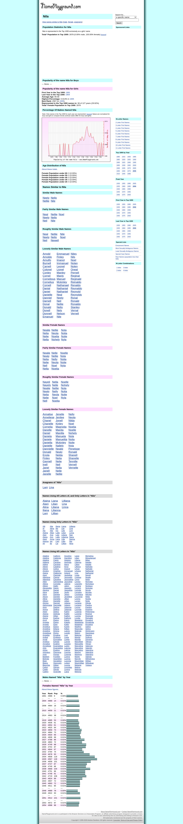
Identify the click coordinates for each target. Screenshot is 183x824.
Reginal (75, 275)
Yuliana (88, 665)
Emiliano (57, 637)
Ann (51, 537)
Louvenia (78, 597)
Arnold (46, 253)
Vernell (75, 313)
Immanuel (62, 263)
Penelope (74, 448)
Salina (88, 627)
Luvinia (78, 616)
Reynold (75, 291)
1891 (68, 92)
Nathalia (88, 567)
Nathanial (62, 288)
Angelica (46, 627)
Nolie (64, 336)
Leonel (61, 266)
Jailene (67, 584)
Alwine (45, 616)
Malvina (78, 635)
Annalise (48, 414)
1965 (129, 165)
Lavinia (67, 659)
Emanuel (48, 316)
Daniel (46, 291)
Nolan (74, 263)
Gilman (56, 667)
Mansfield (79, 642)
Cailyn (45, 667)
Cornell (47, 285)
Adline (45, 564)
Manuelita (61, 439)
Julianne (67, 609)
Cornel (46, 275)
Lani (45, 487)
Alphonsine (47, 605)
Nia (70, 541)
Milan (87, 560)
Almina (45, 603)
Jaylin (66, 592)
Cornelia (47, 426)
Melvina (78, 672)
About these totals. (49, 169)
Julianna (67, 607)
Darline (56, 607)
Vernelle (73, 467)
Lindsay (78, 577)
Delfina (56, 609)
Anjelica (46, 642)
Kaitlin (66, 614)
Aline (45, 594)
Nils (73, 256)
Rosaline (89, 624)
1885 (118, 159)
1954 (68, 95)
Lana (58, 539)
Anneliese (48, 417)
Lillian (54, 513)
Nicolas (88, 592)
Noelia (55, 336)
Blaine (45, 663)
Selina (88, 629)
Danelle (47, 429)
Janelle (47, 473)
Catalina (56, 567)
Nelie (46, 336)
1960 (129, 162)
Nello (54, 197)
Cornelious (49, 278)
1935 (72, 99)
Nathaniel (62, 291)
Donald (47, 307)
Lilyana (78, 571)
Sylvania (89, 639)
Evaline (56, 644)
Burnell (47, 263)
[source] (103, 34)
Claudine (57, 579)
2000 (134, 165)
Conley (47, 272)
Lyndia (77, 618)
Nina (71, 543)
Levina (67, 669)
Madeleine (79, 622)
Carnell (47, 266)
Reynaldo (76, 288)
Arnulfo (47, 260)
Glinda (56, 669)
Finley (60, 256)
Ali (44, 543)
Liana (54, 500)
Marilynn (78, 654)
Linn (71, 531)
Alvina (45, 609)
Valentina (89, 650)
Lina (51, 487)
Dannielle (48, 448)
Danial (46, 288)
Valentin (88, 648)
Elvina (55, 633)
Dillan (55, 616)
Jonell (59, 420)
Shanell (72, 455)
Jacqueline (68, 579)
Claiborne (57, 573)
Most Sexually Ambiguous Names (127, 248)
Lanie (66, 637)
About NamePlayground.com (110, 811)
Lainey (67, 631)
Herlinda (67, 562)
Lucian (77, 601)
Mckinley (62, 282)
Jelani (66, 594)
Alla (51, 531)
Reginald (76, 278)
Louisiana (79, 594)
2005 (134, 168)
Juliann (67, 605)
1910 (118, 174)
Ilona (66, 567)
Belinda (46, 659)
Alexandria (47, 588)
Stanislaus (89, 633)
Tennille (72, 461)
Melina (77, 667)
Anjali (45, 639)
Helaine (67, 560)
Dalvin (56, 588)
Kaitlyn (67, 616)
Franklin (56, 657)
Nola (63, 330)
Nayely (47, 385)
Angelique (47, 633)
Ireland (67, 573)
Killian (66, 629)
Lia (57, 543)
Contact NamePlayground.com (132, 811)
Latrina (67, 650)
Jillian (66, 599)
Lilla (63, 539)
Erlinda (56, 642)
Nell (45, 365)
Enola (46, 455)
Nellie (46, 200)
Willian (88, 661)
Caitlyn (45, 672)
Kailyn (66, 612)
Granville (57, 672)
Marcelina (79, 646)
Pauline (88, 607)
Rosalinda (89, 622)
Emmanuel (63, 253)
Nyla (63, 339)
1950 (129, 157)
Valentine (89, 652)
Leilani (67, 663)
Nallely (60, 445)
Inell (45, 464)
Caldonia (57, 558)
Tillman (88, 642)
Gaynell (47, 461)
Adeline (46, 560)
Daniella (47, 442)
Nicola (88, 590)
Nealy (46, 356)
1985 (134, 157)
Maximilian (79, 661)
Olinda (88, 603)
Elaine (56, 622)
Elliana (56, 629)
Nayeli (46, 381)
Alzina (45, 618)
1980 (129, 174)
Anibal (45, 637)
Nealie (46, 330)
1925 (123, 162)
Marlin (77, 657)
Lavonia (67, 661)
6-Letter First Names (123, 134)
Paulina (88, 605)
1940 (123, 171)
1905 (118, 171)
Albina (45, 584)
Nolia (64, 333)
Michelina (89, 556)
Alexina (46, 590)
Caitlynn (56, 556)
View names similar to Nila (52, 22)
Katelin (67, 622)
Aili (44, 526)
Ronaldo (76, 304)
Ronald (75, 300)
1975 (129, 171)
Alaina (46, 500)
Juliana (67, 603)
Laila (58, 533)
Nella (46, 339)
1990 (134, 159)
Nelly (54, 359)
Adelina (46, 558)
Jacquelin (68, 577)
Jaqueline (68, 590)
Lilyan (77, 569)
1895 (118, 165)
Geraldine (57, 661)
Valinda (88, 657)
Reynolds (76, 294)
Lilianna (55, 510)
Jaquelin (67, 588)
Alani (46, 503)
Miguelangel (90, 558)
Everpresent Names (122, 245)
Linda (77, 575)
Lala (57, 535)
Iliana (46, 510)
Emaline (56, 635)
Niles (74, 253)
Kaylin (66, 627)
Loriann (78, 588)
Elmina (56, 631)
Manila (59, 429)
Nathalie (88, 569)
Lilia (63, 531)
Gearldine (57, 659)
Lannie (67, 642)
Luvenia (78, 614)
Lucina (77, 607)
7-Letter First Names (123, 136)
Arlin (44, 648)
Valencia (89, 646)
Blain (45, 661)
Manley (61, 272)
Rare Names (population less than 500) (127, 258)
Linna (65, 507)
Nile (53, 200)
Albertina (46, 577)
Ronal (74, 297)
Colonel (47, 269)
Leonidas (68, 667)
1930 (123, 165)
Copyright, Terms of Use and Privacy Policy (127, 820)
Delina (56, 612)
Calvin (56, 560)
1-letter (119, 267)
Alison (45, 597)
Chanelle (48, 423)
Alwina (45, 614)
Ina (57, 531)
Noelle (64, 352)
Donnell (47, 313)
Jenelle (60, 414)
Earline (56, 618)
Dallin (55, 586)
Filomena (57, 652)
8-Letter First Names (123, 139)
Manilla (60, 433)
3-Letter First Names (123, 125)
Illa (57, 528)
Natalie (88, 564)
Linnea (77, 582)
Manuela (61, 436)
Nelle (54, 352)
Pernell (75, 272)
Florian (56, 654)
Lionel (60, 269)
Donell (46, 310)
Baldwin (46, 657)
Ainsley (46, 571)
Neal (45, 214)
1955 (129, 159)
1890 (118, 162)
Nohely (55, 339)
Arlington (46, 652)
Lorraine (78, 592)
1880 (118, 157)
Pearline (88, 609)
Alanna (46, 541)
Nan (71, 535)
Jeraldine (68, 597)
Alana (45, 537)
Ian (51, 541)
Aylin (45, 654)
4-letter (125, 270)
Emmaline (57, 639)
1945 (123, 174)
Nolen (74, 266)
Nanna (72, 539)
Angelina (46, 629)
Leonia (67, 665)
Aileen (45, 567)
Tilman (88, 644)
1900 (118, 168)
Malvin (77, 633)
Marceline (79, 648)
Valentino (89, 654)
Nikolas (88, 594)
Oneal (74, 269)
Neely (46, 197)
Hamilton (68, 558)
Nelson (61, 313)
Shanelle (73, 458)
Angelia (46, 622)
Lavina (67, 657)
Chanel (47, 420)
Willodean (89, 663)
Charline (56, 571)
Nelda (59, 455)
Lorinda (78, 590)
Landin (67, 633)
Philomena (89, 612)
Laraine (67, 644)
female (70, 22)
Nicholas (89, 582)
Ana (51, 535)
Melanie (78, 665)
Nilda (71, 420)
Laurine (67, 652)
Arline (45, 650)
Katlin (66, 624)
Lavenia (67, 654)
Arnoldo (47, 256)
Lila (62, 528)
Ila (51, 543)
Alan (44, 535)
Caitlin (45, 669)
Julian (66, 601)
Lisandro (78, 584)
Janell (46, 470)
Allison (45, 601)
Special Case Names (123, 254)
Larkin (66, 646)
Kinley (59, 423)
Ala (44, 531)
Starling (88, 635)
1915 (123, 157)
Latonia (67, 648)
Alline (45, 599)
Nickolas (89, 588)
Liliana (55, 507)
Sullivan (88, 637)
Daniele (47, 439)
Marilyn (78, 652)
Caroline (56, 564)
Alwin (45, 612)
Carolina (56, 562)
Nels (59, 310)
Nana (71, 537)
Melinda (78, 669)
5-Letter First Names (123, 131)
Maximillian (79, 663)
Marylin (78, 659)
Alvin (45, 607)
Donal (46, 304)
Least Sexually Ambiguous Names (127, 251)
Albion (45, 586)
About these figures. (50, 689)
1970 (129, 168)
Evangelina (58, 646)
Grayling (67, 556)
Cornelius (48, 282)
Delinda (56, 614)
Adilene (46, 562)
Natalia (88, 562)
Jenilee (60, 417)
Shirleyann (89, 631)
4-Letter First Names (123, 128)
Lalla (58, 537)
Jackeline (68, 575)
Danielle (47, 294)
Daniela (47, 436)
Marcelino (79, 650)
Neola (54, 333)
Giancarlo (57, 663)
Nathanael (63, 285)
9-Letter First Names (123, 142)
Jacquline (68, 582)
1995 (134, 162)
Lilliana (66, 500)
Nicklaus (89, 586)
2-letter (119, 270)
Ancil (45, 620)
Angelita (46, 635)
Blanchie (46, 665)
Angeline (46, 631)
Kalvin (66, 620)
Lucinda (78, 609)
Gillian (56, 665)
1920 (123, 159)
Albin (45, 582)
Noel (61, 214)
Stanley (75, 307)
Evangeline (58, 648)
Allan (52, 533)
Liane (77, 556)
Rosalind (89, 620)
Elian (55, 624)
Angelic (46, 624)
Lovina (77, 599)
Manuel (61, 278)
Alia (51, 526)
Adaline (46, 556)
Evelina (56, 650)
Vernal (74, 310)
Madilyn (78, 627)
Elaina (56, 620)
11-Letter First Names (123, 148)
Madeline (78, 624)
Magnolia (61, 426)
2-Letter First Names (123, 122)
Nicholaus (89, 584)
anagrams (78, 22)
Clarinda (56, 575)
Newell (55, 240)
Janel (46, 467)
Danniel (47, 297)
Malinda (78, 631)
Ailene (45, 569)
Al (43, 528)
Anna (52, 539)
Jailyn (66, 586)
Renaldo (76, 285)
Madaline (78, 620)
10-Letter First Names (123, 145)
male (65, 22)
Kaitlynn (67, 618)
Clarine (56, 577)
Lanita (66, 639)
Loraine (78, 586)
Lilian (54, 503)
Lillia (63, 541)
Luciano (78, 605)
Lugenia (78, 612)
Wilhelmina (90, 659)
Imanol (61, 260)
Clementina (58, 582)
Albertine (46, 579)
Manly (60, 275)
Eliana (56, 627)
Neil (45, 220)
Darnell (47, 300)
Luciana (78, 603)
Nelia (46, 333)
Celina (56, 569)
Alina (46, 507)
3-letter (125, 267)
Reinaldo (76, 282)
